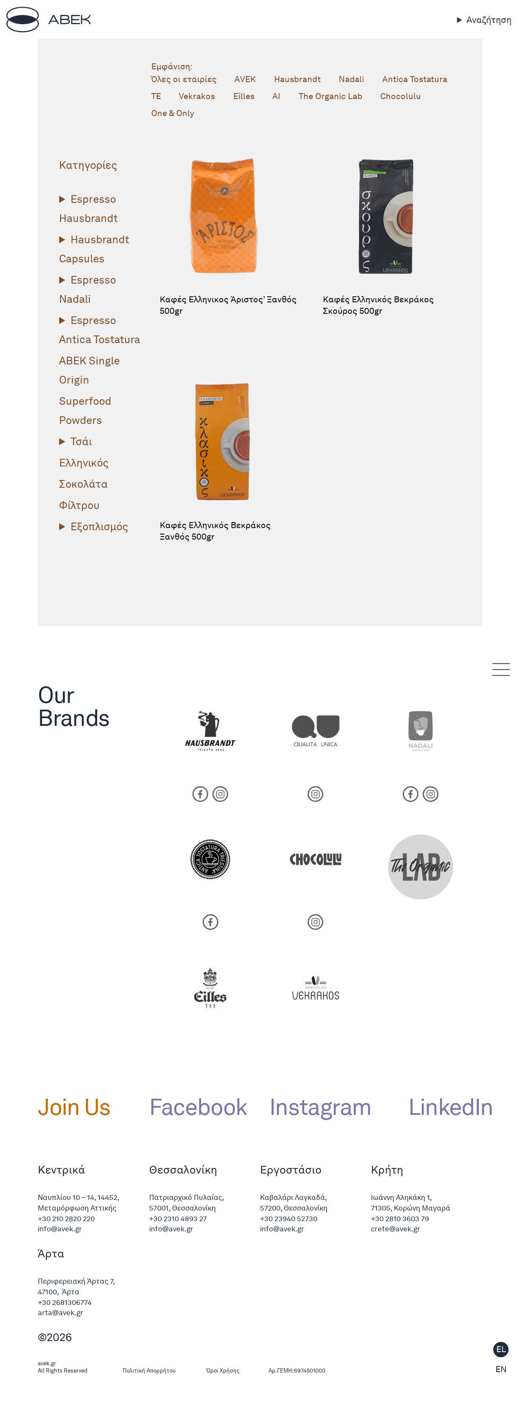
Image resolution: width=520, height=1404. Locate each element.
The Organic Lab (330, 96)
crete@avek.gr (395, 1229)
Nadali (351, 79)
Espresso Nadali (87, 289)
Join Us (74, 1106)
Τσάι (81, 441)
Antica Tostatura (414, 79)
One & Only (172, 113)
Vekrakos (197, 96)
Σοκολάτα (83, 483)
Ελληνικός (83, 462)
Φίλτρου (79, 505)
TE (156, 96)
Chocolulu (400, 96)
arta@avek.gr (60, 1312)
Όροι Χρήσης (223, 1370)
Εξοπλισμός (99, 526)
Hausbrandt (297, 79)
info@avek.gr (61, 1229)
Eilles (243, 96)
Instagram (320, 1106)
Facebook (198, 1106)
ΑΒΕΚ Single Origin (89, 370)
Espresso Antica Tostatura (99, 330)
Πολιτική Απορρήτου (149, 1370)
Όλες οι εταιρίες (184, 79)
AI (276, 96)
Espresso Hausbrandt (88, 209)
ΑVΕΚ (245, 79)
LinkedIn (445, 1106)
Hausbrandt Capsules (94, 249)
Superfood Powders (85, 410)
